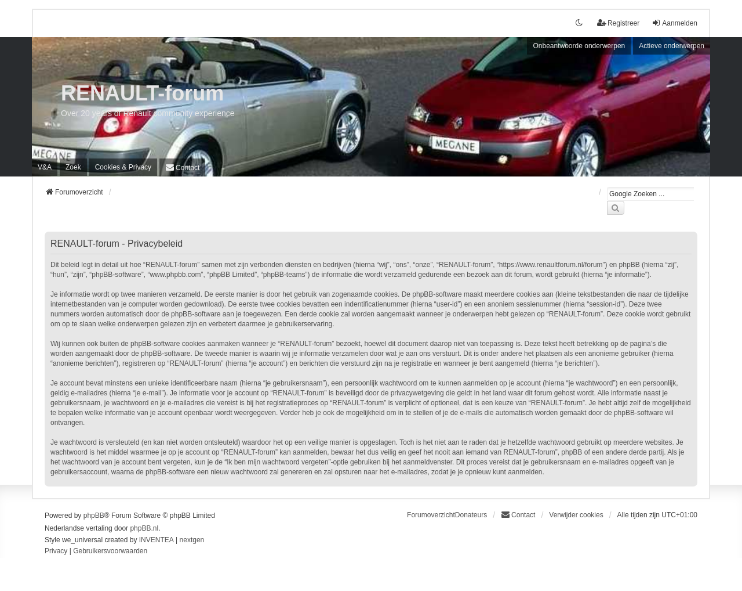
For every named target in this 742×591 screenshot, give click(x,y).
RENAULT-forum (142, 93)
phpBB (93, 515)
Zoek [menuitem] (73, 167)
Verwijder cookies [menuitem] (576, 515)
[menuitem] (123, 167)
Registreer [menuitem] (618, 23)
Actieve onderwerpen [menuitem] (671, 46)
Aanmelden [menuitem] (674, 23)
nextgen (192, 540)
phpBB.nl (144, 528)
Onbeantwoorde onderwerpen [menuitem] (579, 46)
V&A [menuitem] (45, 167)
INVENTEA (156, 540)
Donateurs (471, 515)
